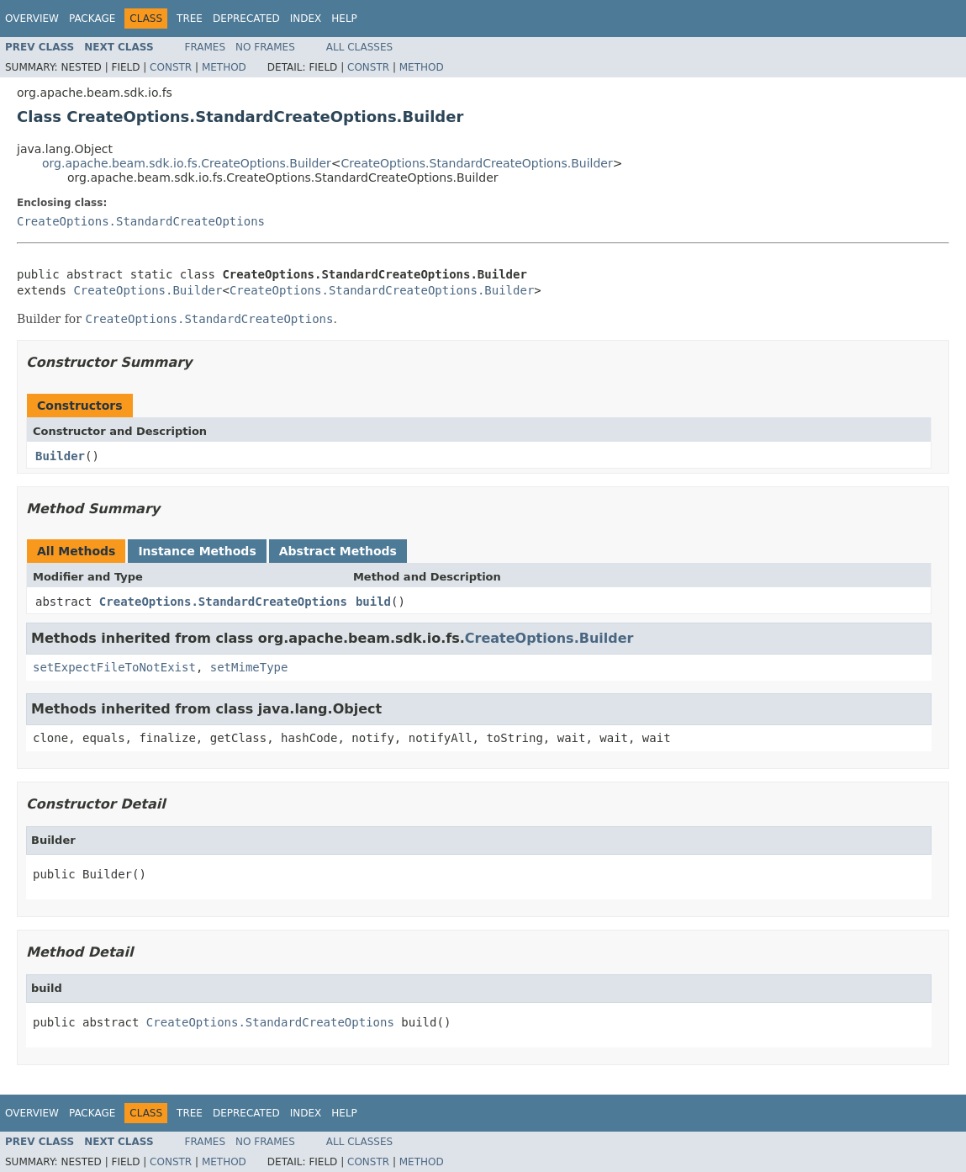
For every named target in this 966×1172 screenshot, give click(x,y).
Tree (190, 18)
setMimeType (249, 667)
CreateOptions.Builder (147, 290)
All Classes (359, 47)
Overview (32, 18)
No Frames (265, 47)
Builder (60, 456)
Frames (205, 47)
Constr (171, 67)
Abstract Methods (338, 551)
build (373, 601)
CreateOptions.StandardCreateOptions (141, 221)
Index (306, 18)
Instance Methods (197, 551)
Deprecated (246, 18)
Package (92, 18)
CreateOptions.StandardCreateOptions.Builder (477, 163)
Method (224, 67)
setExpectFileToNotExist (114, 667)
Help (344, 18)
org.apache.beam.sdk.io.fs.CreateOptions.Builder (186, 163)
